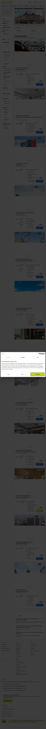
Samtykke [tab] (8, 357)
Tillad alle (38, 374)
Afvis (8, 374)
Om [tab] (38, 357)
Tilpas (23, 374)
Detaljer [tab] (23, 357)
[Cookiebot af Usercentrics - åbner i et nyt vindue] (39, 354)
